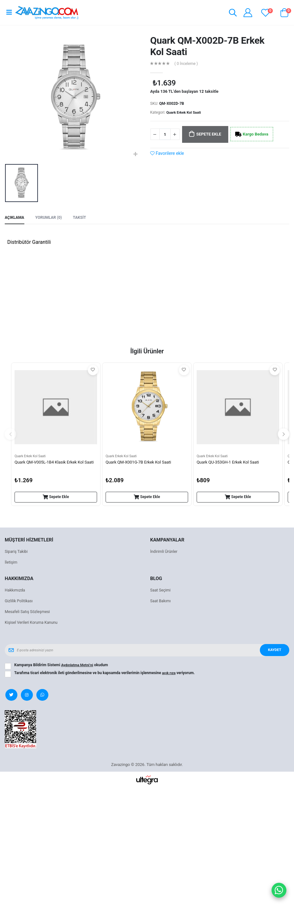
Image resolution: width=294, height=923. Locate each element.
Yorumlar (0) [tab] (50, 218)
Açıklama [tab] (15, 218)
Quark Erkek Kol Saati (184, 112)
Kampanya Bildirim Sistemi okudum (62, 666)
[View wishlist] (265, 12)
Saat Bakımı (161, 601)
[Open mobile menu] (9, 12)
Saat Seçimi (161, 591)
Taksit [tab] (82, 218)
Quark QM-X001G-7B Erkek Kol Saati (140, 463)
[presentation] (10, 435)
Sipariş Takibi (17, 552)
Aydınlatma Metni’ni (78, 666)
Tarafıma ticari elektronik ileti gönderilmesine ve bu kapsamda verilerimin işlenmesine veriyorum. (105, 674)
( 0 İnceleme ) (187, 64)
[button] (232, 13)
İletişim (11, 563)
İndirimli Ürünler (164, 552)
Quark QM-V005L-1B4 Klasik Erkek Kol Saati (51, 466)
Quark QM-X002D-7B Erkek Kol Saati (207, 46)
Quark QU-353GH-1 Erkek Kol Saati (230, 463)
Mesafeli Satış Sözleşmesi (28, 612)
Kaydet (274, 651)
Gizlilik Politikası (19, 601)
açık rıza (169, 674)
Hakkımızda (15, 591)
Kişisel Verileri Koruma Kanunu (33, 623)
